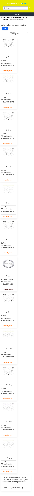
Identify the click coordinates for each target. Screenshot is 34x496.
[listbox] (18, 33)
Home (17, 14)
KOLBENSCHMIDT (17, 488)
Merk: (5, 28)
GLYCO (6, 488)
